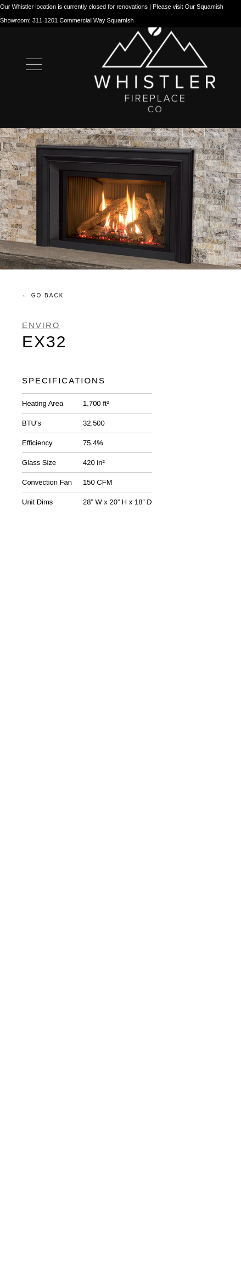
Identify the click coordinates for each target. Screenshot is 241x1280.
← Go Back (43, 295)
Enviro (41, 325)
